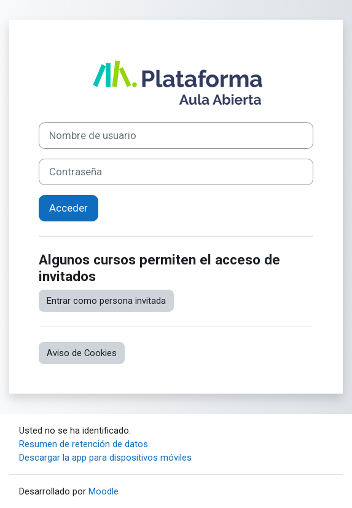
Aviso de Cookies (82, 353)
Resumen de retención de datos (83, 444)
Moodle (103, 491)
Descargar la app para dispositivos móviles (105, 457)
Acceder (68, 208)
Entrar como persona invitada (106, 300)
